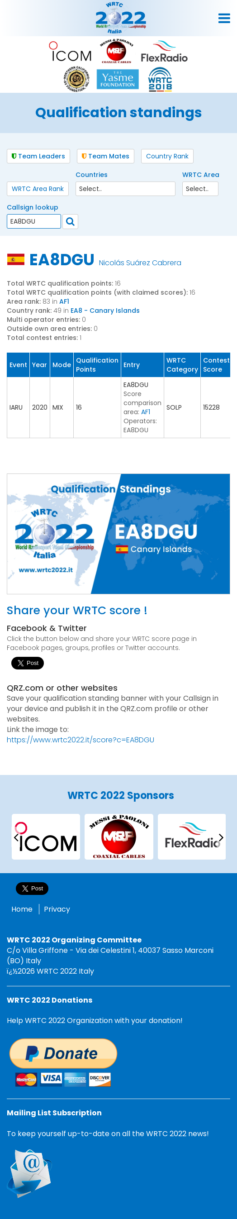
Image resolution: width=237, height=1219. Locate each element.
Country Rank (167, 156)
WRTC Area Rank (38, 188)
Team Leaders (38, 156)
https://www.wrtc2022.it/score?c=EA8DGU (80, 740)
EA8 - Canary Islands (105, 310)
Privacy (57, 909)
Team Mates (105, 156)
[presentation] (15, 837)
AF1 (64, 301)
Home (22, 909)
